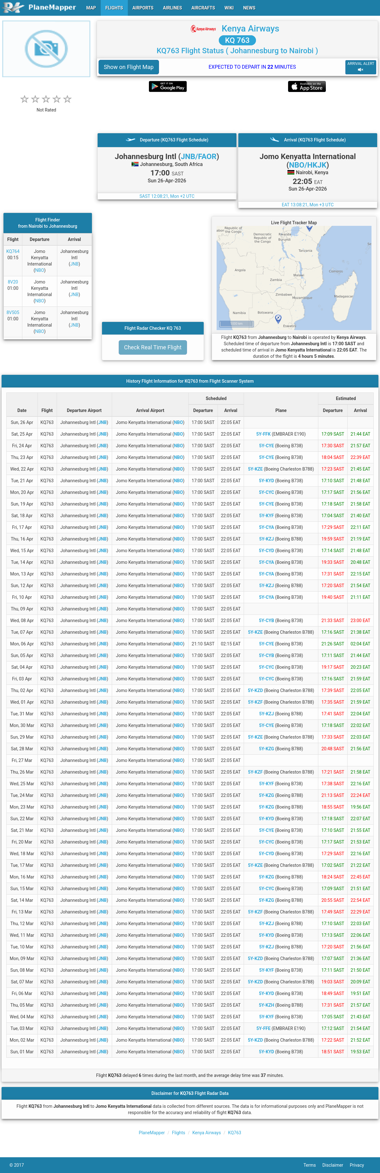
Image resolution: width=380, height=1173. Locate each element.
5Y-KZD (255, 690)
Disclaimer (336, 1165)
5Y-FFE (264, 1028)
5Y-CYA (266, 527)
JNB (74, 263)
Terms (312, 1165)
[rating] (46, 106)
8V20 (13, 281)
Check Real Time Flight (153, 347)
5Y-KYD (266, 480)
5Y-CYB (266, 620)
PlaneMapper (152, 1132)
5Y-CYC (266, 492)
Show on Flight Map (129, 67)
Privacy (360, 1165)
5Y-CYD (266, 550)
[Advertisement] (237, 112)
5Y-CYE (266, 445)
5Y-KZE (255, 469)
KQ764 (13, 251)
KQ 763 (237, 40)
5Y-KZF (255, 702)
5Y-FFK (263, 434)
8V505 (13, 312)
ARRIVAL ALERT (360, 66)
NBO (39, 270)
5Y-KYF (266, 515)
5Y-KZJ (266, 538)
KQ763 (234, 1132)
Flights (178, 1132)
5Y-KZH (266, 1005)
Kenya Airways (250, 28)
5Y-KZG (266, 748)
